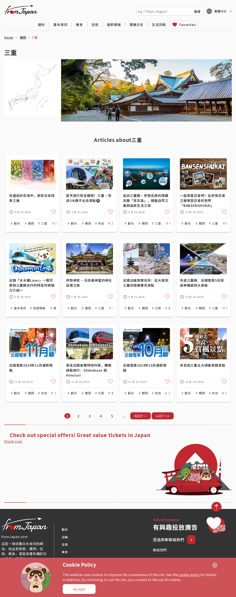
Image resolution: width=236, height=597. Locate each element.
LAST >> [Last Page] (163, 415)
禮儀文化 (136, 24)
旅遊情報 (39, 308)
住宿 (94, 24)
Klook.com (13, 441)
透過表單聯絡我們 (169, 539)
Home (8, 37)
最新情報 (114, 24)
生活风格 (159, 24)
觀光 (41, 24)
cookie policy (189, 574)
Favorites (187, 24)
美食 (79, 24)
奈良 (101, 223)
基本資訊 (60, 24)
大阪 (158, 308)
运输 (65, 537)
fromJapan (20, 10)
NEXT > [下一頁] (140, 415)
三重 (44, 223)
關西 (31, 223)
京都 (171, 308)
